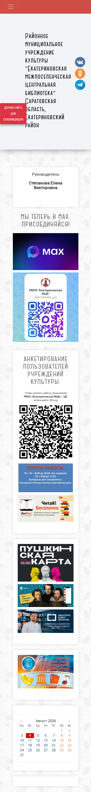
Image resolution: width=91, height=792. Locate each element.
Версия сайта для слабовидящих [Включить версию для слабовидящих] (13, 113)
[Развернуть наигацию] (10, 7)
